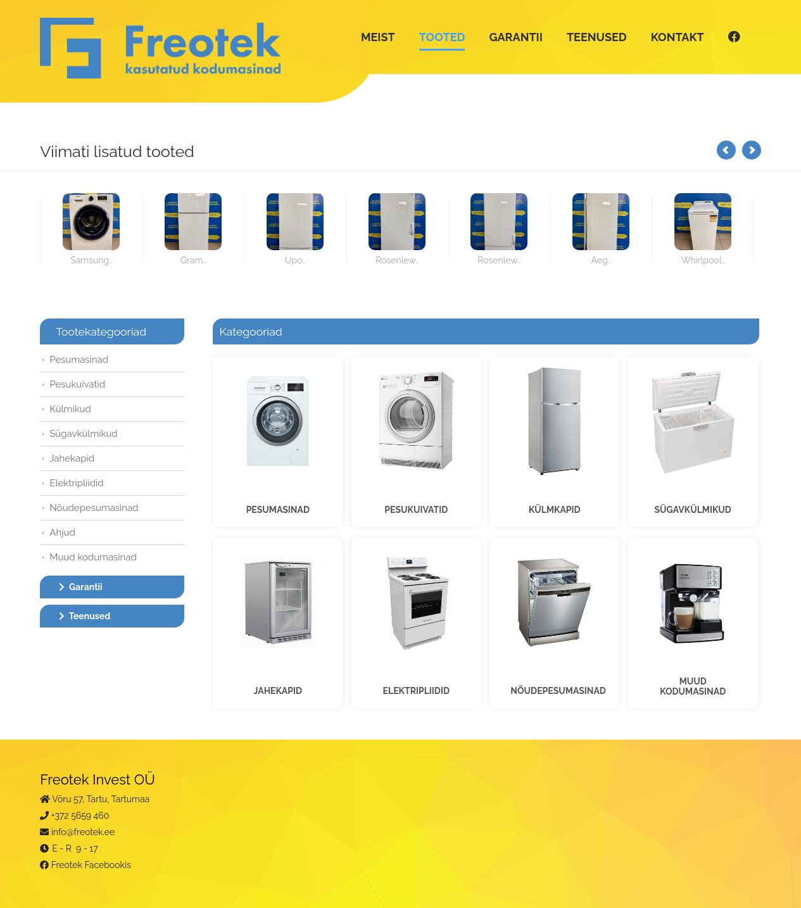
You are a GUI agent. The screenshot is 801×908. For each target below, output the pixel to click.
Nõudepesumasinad (93, 508)
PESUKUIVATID (416, 510)
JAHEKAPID (278, 691)
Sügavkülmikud (83, 433)
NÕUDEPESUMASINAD (558, 691)
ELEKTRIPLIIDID (416, 691)
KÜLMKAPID (555, 510)
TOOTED (442, 37)
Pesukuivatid (77, 384)
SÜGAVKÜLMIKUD (693, 510)
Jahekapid (71, 458)
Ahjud (62, 532)
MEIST (378, 37)
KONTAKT (677, 37)
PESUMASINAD (278, 510)
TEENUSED (597, 37)
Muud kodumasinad (93, 557)
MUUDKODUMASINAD (693, 686)
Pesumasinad (78, 359)
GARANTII (515, 37)
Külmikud (70, 409)
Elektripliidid (76, 483)
